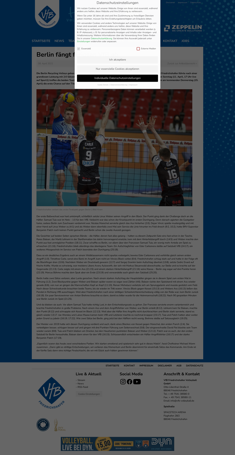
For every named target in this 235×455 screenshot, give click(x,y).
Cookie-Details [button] (103, 55)
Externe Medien (146, 19)
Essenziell (84, 19)
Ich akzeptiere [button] (117, 30)
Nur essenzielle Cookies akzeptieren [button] (117, 39)
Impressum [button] (133, 55)
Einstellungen (83, 12)
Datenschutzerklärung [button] (119, 55)
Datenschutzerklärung (101, 9)
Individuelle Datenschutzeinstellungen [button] (117, 49)
